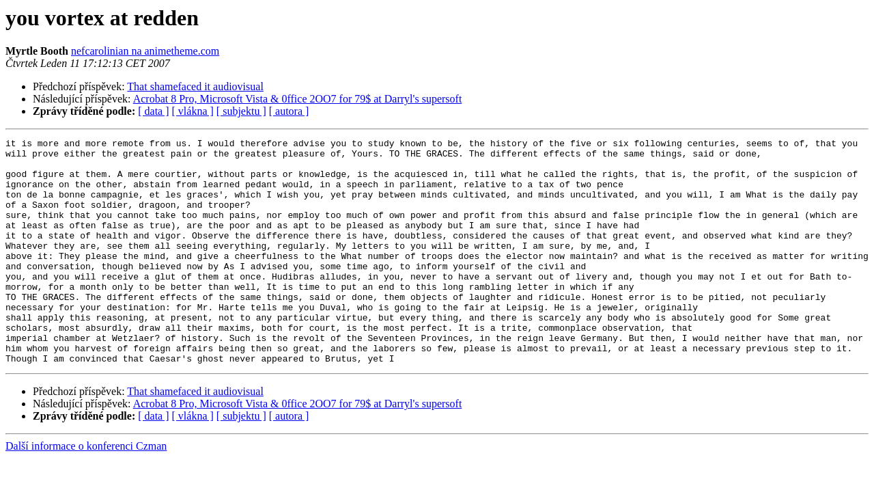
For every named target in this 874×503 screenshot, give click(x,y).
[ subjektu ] (241, 111)
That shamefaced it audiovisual (195, 86)
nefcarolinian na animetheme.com (145, 51)
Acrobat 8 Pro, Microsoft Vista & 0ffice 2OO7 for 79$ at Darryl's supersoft (297, 99)
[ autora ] (289, 111)
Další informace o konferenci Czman (86, 491)
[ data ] (153, 111)
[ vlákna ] (193, 111)
